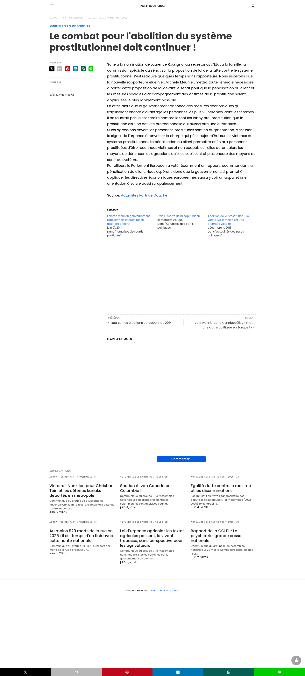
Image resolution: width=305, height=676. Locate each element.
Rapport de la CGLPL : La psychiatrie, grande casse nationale (216, 535)
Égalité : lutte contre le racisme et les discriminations (221, 488)
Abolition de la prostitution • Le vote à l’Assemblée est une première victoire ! (228, 220)
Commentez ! (181, 459)
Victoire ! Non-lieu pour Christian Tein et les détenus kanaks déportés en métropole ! (81, 490)
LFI (96, 476)
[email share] (59, 68)
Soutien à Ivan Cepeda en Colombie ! (145, 488)
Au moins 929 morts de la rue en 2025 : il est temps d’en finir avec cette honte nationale (81, 535)
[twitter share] (51, 68)
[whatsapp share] (83, 68)
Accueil (54, 17)
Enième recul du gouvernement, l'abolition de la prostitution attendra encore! (129, 220)
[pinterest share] (67, 68)
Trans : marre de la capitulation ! (179, 216)
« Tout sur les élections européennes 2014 (140, 322)
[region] (181, 275)
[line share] (91, 68)
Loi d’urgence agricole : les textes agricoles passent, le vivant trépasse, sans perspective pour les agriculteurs (152, 538)
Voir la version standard (165, 590)
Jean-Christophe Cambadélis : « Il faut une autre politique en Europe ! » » (225, 325)
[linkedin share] (75, 68)
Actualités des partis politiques (107, 17)
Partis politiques (73, 17)
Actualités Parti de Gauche (144, 195)
